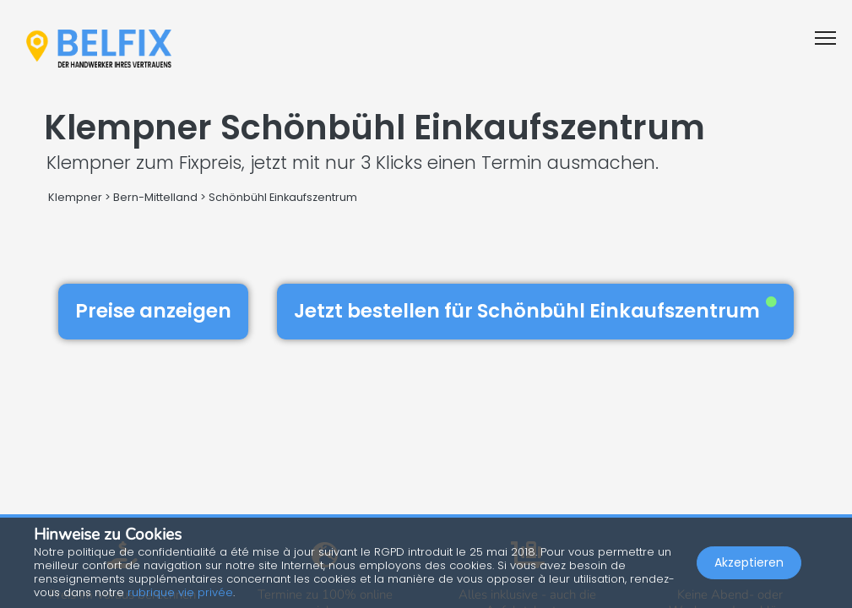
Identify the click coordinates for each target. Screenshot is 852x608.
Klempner (75, 197)
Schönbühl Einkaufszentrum (283, 197)
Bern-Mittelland (155, 197)
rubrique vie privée (180, 592)
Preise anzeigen (153, 310)
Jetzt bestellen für (535, 310)
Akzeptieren (749, 562)
